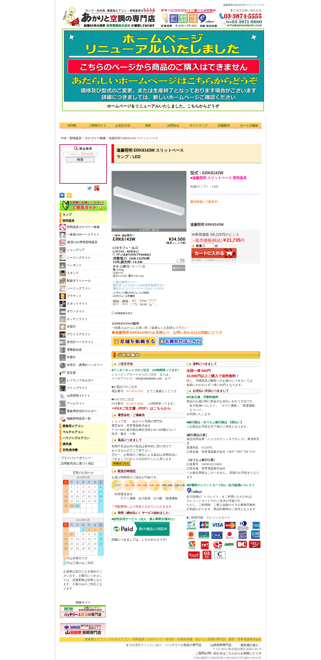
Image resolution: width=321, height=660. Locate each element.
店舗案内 (224, 125)
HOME (72, 125)
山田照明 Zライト (75, 396)
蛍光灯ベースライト (77, 342)
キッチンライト (74, 319)
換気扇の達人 (249, 645)
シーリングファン (75, 288)
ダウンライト (72, 312)
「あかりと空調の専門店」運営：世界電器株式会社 (227, 639)
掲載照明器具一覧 (75, 419)
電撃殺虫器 (71, 350)
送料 (148, 125)
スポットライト (74, 304)
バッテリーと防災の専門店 (184, 645)
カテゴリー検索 (95, 138)
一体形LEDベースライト (80, 235)
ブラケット (71, 296)
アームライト (72, 404)
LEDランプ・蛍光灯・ (163, 639)
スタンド (69, 273)
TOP (63, 138)
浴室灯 (68, 327)
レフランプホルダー (77, 380)
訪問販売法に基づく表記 (77, 463)
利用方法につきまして (187, 455)
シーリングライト (75, 258)
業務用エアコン (73, 426)
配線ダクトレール (75, 281)
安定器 (68, 373)
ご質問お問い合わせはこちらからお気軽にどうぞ (229, 653)
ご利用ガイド (97, 125)
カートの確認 (249, 125)
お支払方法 (122, 125)
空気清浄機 (70, 450)
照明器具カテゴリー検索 (80, 227)
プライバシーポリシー (76, 458)
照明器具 (76, 138)
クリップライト (74, 388)
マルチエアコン (73, 432)
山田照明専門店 (221, 645)
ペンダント (71, 265)
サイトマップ (199, 125)
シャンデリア (72, 250)
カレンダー (83, 532)
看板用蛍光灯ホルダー (78, 411)
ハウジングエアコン (76, 438)
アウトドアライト (75, 334)
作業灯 (68, 357)
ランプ (67, 215)
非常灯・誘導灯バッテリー (81, 365)
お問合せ (173, 125)
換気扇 (67, 444)
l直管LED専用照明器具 (79, 242)
